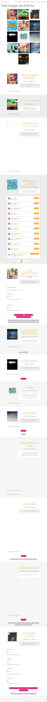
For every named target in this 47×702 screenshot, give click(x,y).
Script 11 (24, 322)
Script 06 (33, 320)
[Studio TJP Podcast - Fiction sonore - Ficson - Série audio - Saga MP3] (4, 2)
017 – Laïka (14, 223)
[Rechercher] (45, 1)
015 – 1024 (13, 213)
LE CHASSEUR (29, 412)
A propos (20, 1)
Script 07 (37, 320)
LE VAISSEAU (29, 474)
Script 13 (33, 322)
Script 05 (28, 320)
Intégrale (24, 378)
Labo (36, 1)
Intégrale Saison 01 (19, 314)
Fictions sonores (26, 1)
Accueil (15, 1)
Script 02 (14, 320)
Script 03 (19, 320)
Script (24, 434)
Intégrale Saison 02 (28, 314)
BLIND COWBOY (29, 360)
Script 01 (10, 320)
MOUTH (29, 387)
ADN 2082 (29, 602)
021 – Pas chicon (15, 243)
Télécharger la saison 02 (34, 253)
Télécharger (36, 198)
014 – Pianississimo (16, 208)
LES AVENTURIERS (29, 502)
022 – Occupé (14, 248)
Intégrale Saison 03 (33, 588)
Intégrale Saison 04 (24, 590)
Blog (39, 1)
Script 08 (10, 322)
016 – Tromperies (15, 218)
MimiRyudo (34, 544)
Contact (43, 1)
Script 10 (20, 322)
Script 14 (37, 322)
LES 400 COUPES (29, 100)
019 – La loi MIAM (15, 233)
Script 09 (15, 322)
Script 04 (24, 320)
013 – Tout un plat (15, 203)
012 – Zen (13, 198)
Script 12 (28, 322)
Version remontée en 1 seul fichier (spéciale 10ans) (26, 672)
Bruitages (32, 1)
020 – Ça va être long (16, 238)
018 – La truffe (14, 228)
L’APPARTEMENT (29, 654)
